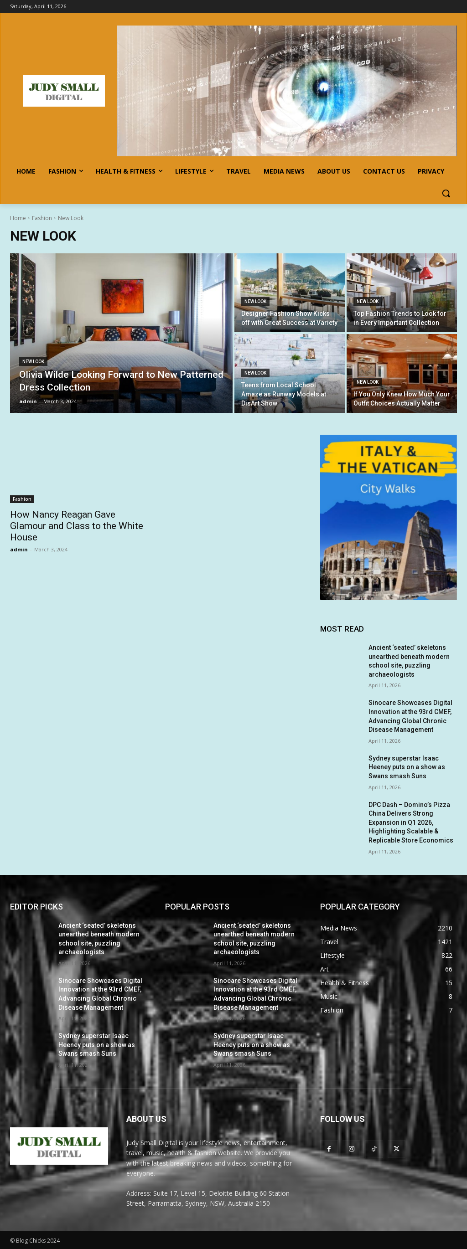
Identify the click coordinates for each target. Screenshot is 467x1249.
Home (18, 218)
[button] (446, 193)
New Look (33, 361)
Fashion (42, 218)
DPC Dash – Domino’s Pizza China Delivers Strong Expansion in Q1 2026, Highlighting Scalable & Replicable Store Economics (410, 822)
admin (19, 549)
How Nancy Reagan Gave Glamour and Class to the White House (76, 526)
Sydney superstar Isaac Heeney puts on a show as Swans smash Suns (406, 767)
